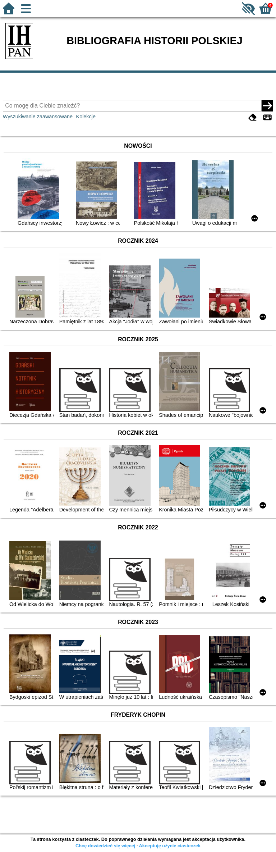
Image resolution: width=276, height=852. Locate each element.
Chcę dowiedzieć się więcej (105, 845)
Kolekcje (86, 116)
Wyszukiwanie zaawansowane (38, 116)
